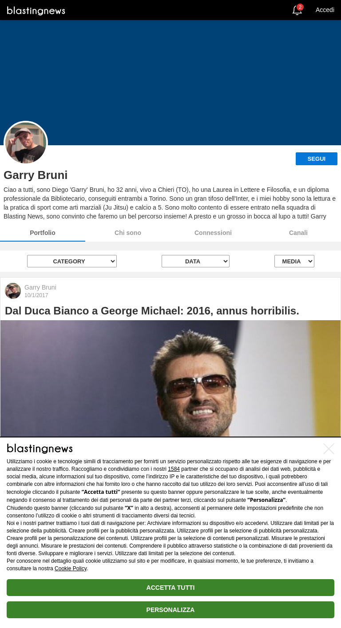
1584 (174, 469)
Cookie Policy (71, 568)
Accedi (325, 9)
